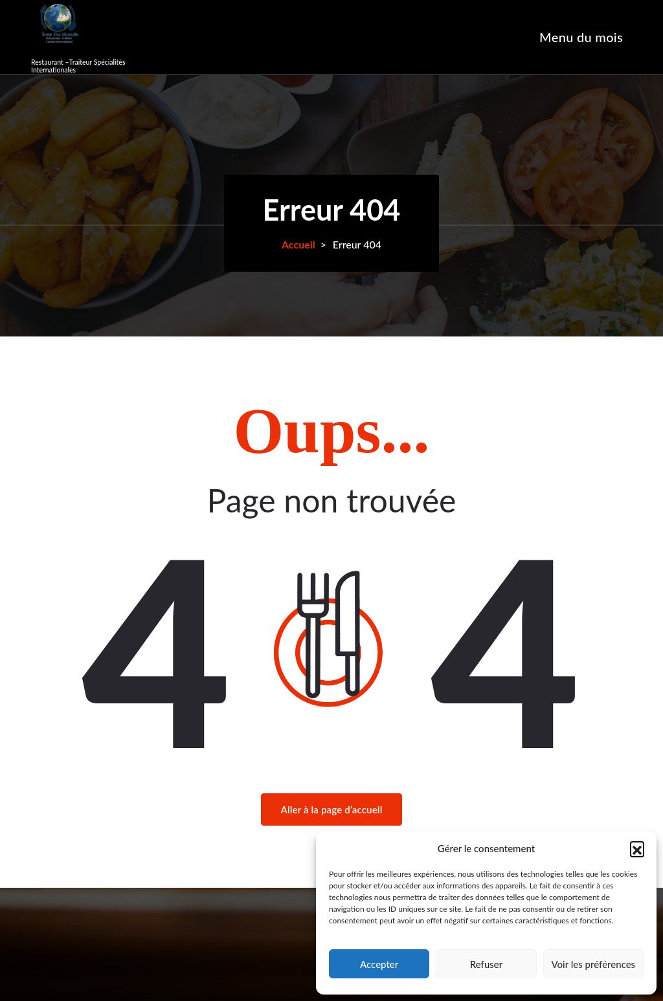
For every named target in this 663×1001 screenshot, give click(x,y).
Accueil (298, 244)
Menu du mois (581, 37)
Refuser (486, 964)
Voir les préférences (594, 964)
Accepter (379, 964)
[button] (637, 848)
